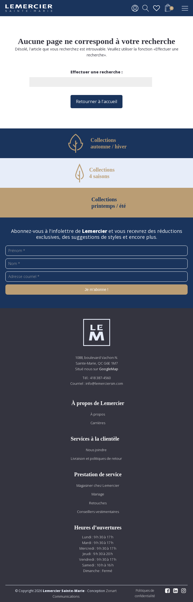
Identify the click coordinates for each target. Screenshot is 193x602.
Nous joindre (96, 449)
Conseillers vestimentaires (98, 511)
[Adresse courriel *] (96, 276)
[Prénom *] (96, 251)
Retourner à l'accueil (96, 101)
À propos (97, 414)
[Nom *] (96, 264)
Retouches (98, 503)
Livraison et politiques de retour (96, 458)
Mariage (98, 494)
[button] (167, 8)
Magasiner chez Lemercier (97, 485)
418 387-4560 (100, 377)
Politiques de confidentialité (145, 593)
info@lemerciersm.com (104, 383)
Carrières (97, 422)
